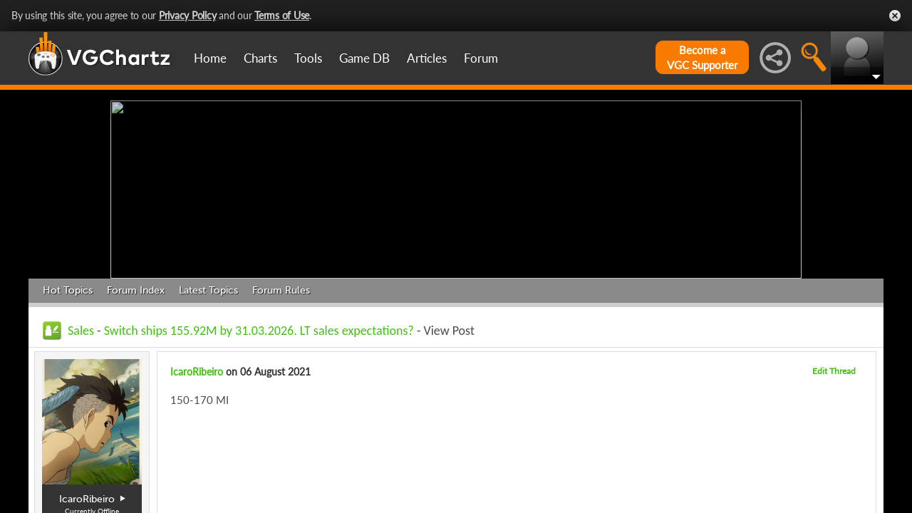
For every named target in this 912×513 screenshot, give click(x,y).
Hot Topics (68, 290)
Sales (81, 330)
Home (210, 58)
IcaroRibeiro (196, 372)
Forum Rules (281, 290)
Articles (427, 58)
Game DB (364, 58)
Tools (308, 58)
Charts (260, 58)
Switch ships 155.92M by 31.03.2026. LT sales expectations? (259, 330)
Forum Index (136, 290)
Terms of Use (281, 15)
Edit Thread (834, 371)
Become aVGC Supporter (702, 57)
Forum (481, 58)
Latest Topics (208, 290)
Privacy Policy (188, 15)
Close (895, 15)
